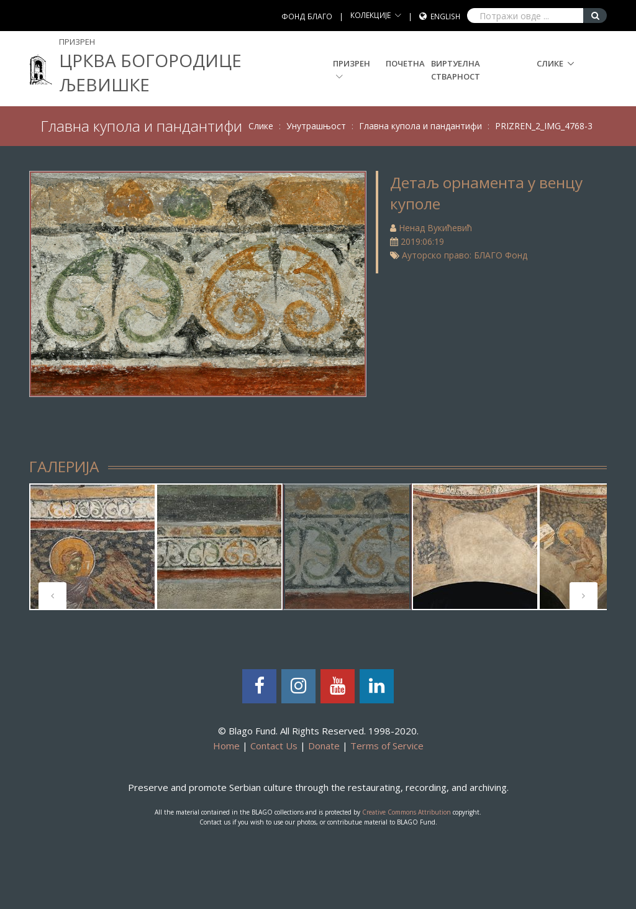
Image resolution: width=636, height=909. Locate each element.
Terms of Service (387, 745)
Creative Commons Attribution (406, 812)
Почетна (405, 63)
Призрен (351, 69)
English (445, 16)
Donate (324, 745)
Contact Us (274, 745)
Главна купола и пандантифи (420, 126)
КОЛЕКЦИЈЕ (370, 15)
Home (226, 745)
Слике (550, 63)
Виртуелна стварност (455, 70)
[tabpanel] (92, 546)
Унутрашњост (316, 126)
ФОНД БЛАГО (306, 16)
